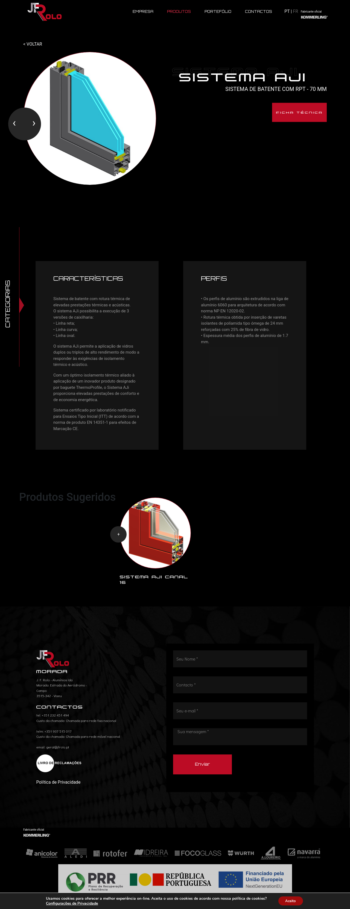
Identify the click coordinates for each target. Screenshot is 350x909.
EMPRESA (143, 12)
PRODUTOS (179, 12)
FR (295, 11)
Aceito (290, 900)
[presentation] (14, 125)
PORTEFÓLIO (218, 12)
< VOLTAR (32, 44)
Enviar (202, 768)
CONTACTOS (258, 12)
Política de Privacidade (58, 786)
